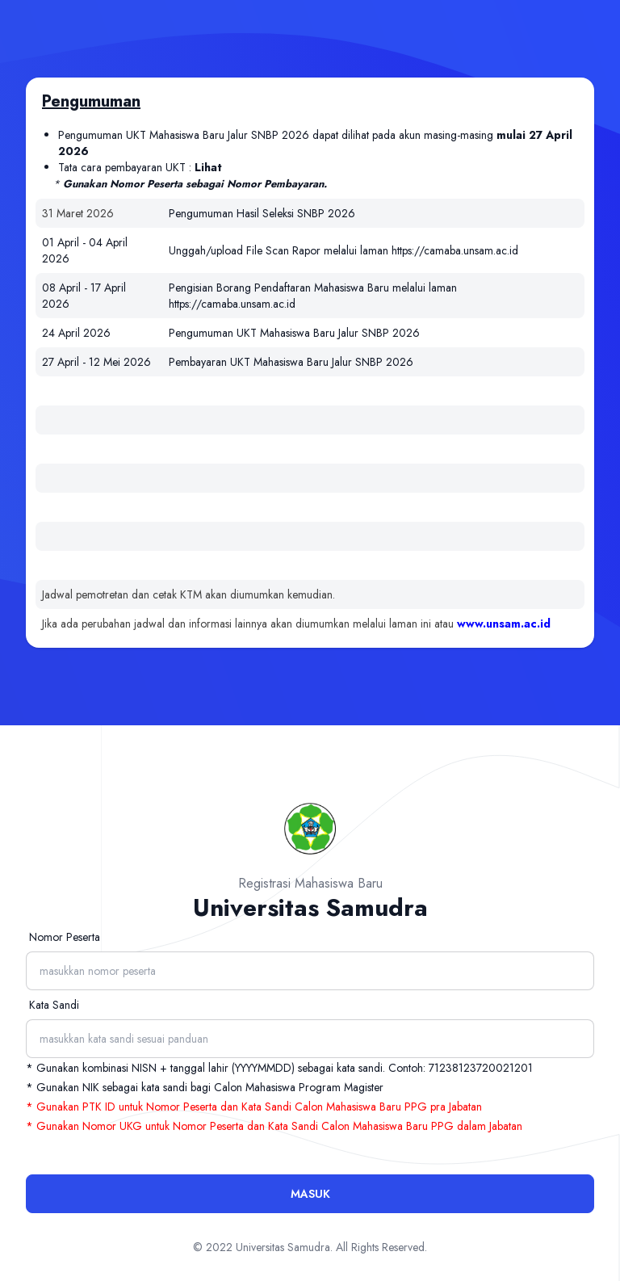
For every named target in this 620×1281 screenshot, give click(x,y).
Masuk (310, 1194)
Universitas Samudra (283, 1247)
